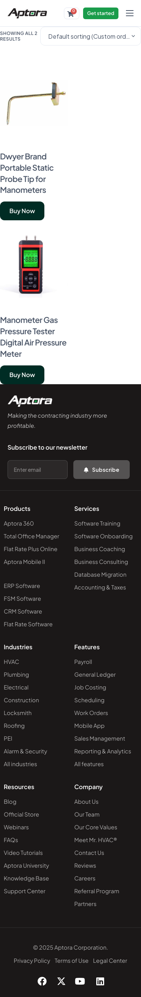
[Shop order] (90, 36)
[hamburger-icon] (129, 13)
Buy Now (22, 211)
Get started (100, 13)
